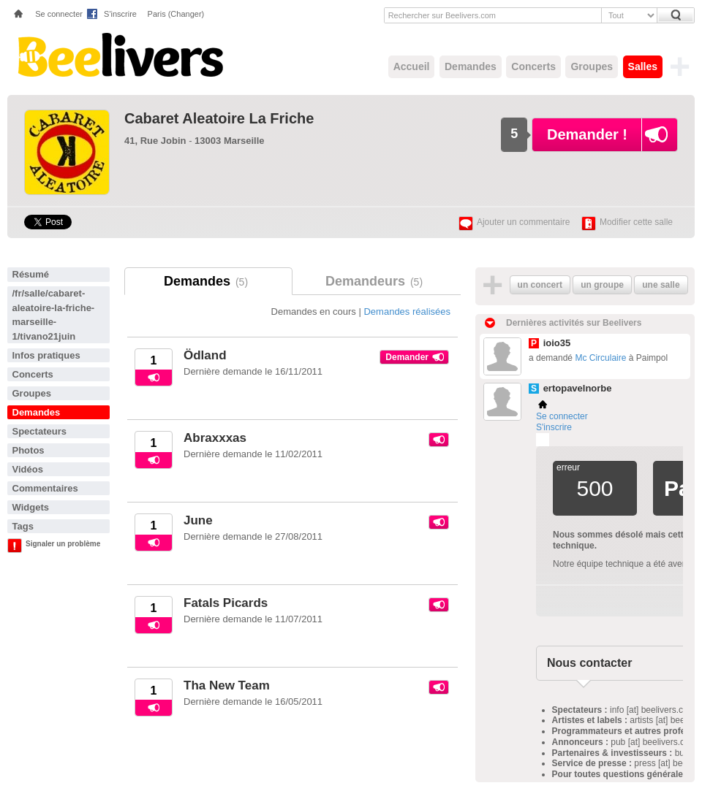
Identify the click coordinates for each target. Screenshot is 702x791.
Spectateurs (39, 431)
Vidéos (27, 469)
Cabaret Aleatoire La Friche (219, 118)
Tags (23, 526)
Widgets (30, 507)
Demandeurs (376, 281)
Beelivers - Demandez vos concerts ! (119, 55)
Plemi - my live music (542, 439)
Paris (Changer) (176, 13)
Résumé (31, 274)
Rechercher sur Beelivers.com (442, 15)
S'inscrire (120, 13)
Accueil (411, 66)
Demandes (471, 66)
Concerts (533, 66)
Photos (28, 450)
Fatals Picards (226, 603)
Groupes (591, 66)
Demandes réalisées (406, 311)
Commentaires (45, 488)
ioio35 (557, 342)
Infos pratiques (46, 355)
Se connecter (59, 13)
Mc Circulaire (600, 358)
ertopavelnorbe (577, 388)
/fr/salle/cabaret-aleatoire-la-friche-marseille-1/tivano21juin (53, 315)
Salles (642, 66)
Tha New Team (227, 685)
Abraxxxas (215, 438)
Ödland (205, 355)
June (198, 520)
